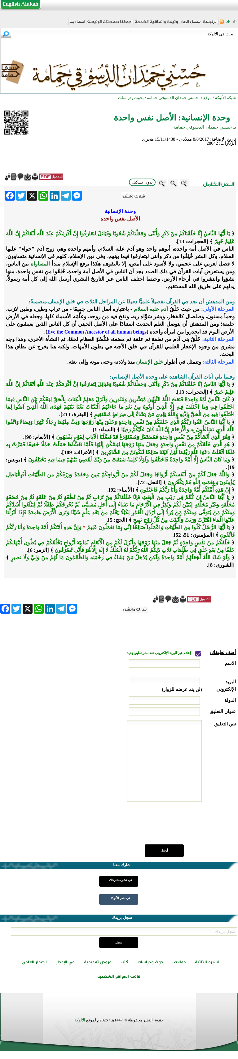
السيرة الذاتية (208, 962)
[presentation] (189, 826)
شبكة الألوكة (225, 97)
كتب (124, 962)
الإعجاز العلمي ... (32, 962)
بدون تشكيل (142, 182)
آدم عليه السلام (151, 309)
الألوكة (79, 1020)
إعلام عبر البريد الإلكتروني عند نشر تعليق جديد (159, 653)
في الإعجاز (65, 962)
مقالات (180, 962)
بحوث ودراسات (151, 962)
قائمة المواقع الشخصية (118, 976)
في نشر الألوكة (120, 898)
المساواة (40, 264)
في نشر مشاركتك (120, 880)
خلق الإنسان (149, 362)
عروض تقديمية (97, 962)
